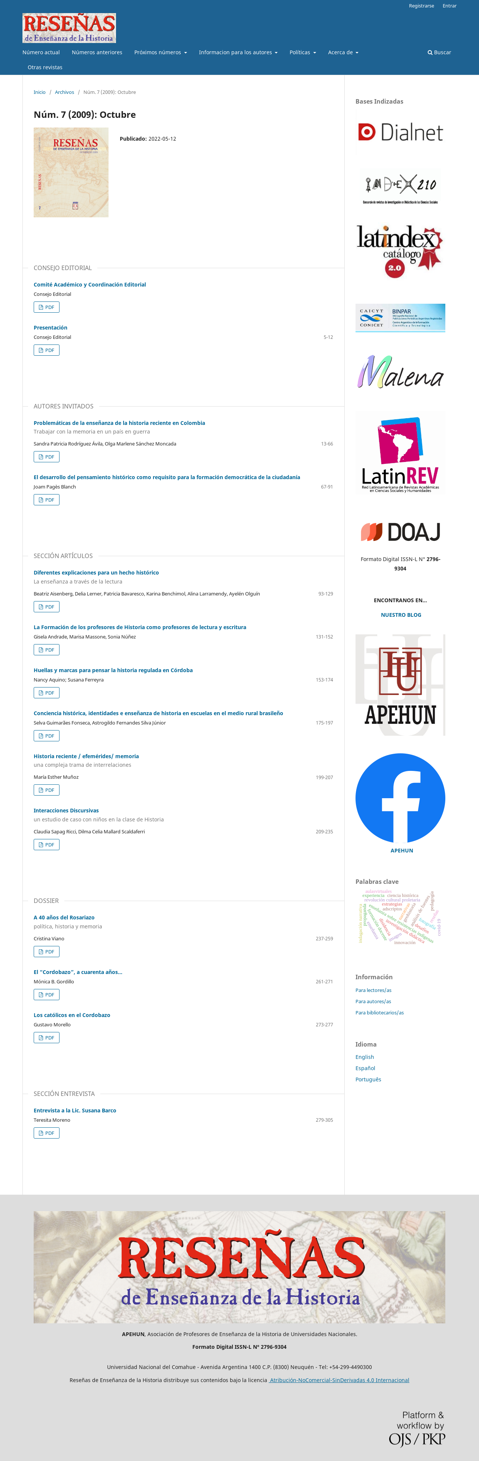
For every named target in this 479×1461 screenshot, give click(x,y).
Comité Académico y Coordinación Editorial (90, 284)
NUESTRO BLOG (400, 614)
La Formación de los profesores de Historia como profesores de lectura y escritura (140, 627)
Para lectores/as (373, 990)
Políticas (301, 52)
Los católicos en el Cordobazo (72, 1015)
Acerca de (341, 52)
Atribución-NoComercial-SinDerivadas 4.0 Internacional (339, 1380)
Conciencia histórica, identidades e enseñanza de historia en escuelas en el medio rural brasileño (158, 713)
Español (365, 1068)
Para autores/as (373, 1001)
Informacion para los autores (236, 52)
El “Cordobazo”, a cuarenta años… (78, 971)
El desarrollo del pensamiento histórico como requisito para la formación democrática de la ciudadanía (167, 477)
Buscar (439, 52)
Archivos (64, 92)
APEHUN (402, 850)
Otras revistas (45, 67)
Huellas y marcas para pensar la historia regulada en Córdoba (113, 670)
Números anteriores (97, 52)
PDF (49, 307)
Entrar (450, 5)
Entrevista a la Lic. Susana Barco (75, 1110)
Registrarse (421, 5)
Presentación (50, 327)
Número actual (41, 52)
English (365, 1056)
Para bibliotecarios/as (380, 1012)
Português (368, 1079)
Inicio (40, 92)
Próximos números (158, 52)
